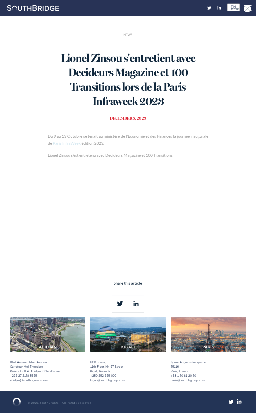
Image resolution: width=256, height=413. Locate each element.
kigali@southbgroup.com (107, 380)
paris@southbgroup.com (188, 380)
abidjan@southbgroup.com (29, 380)
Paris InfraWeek (67, 143)
